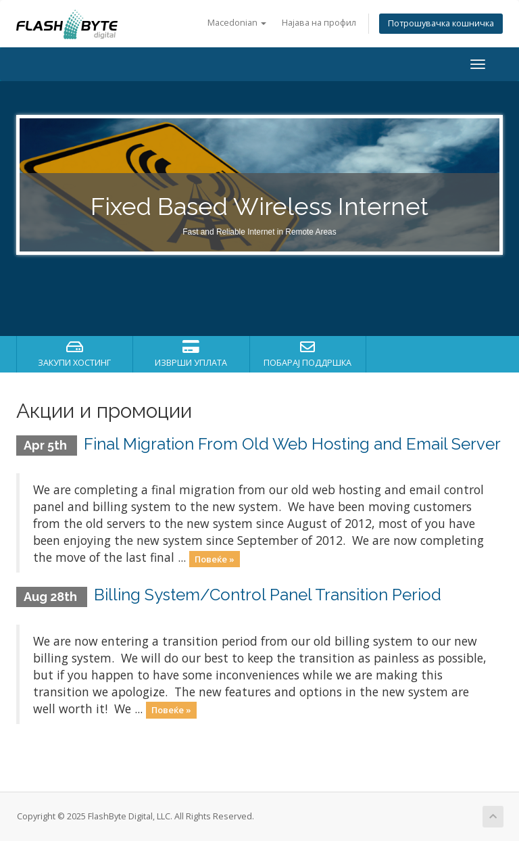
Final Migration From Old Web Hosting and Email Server (292, 444)
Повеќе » (214, 558)
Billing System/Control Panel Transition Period (267, 594)
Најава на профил (319, 22)
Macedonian (236, 22)
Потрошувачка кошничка (441, 23)
